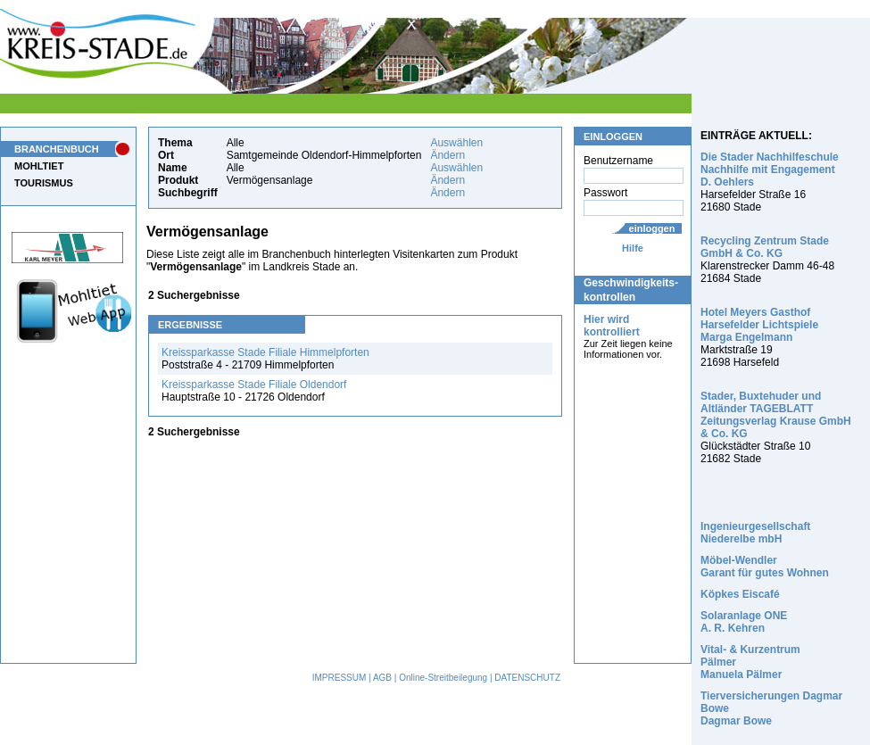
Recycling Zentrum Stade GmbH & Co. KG (764, 247)
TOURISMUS (43, 183)
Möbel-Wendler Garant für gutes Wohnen (764, 566)
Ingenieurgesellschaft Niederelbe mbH (755, 532)
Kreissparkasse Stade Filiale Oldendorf (254, 384)
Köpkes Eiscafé (740, 594)
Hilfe (632, 248)
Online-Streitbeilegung (443, 678)
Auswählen (456, 143)
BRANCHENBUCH (56, 149)
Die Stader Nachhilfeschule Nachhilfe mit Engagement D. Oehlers (769, 169)
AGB (382, 678)
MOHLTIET (38, 166)
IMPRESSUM (339, 678)
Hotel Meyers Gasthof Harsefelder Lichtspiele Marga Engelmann (759, 325)
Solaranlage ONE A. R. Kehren (743, 621)
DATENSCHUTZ (527, 678)
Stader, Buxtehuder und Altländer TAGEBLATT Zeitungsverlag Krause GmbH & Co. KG (775, 415)
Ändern (447, 155)
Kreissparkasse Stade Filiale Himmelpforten (265, 352)
